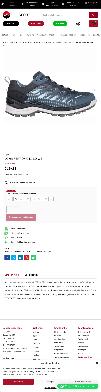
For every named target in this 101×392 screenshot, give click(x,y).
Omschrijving (11, 275)
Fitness (36, 351)
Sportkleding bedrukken (59, 341)
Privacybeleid (51, 388)
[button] (97, 363)
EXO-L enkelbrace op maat (61, 334)
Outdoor (27, 43)
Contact (81, 354)
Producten (15, 43)
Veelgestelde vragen (83, 341)
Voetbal (36, 332)
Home (5, 43)
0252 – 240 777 (10, 342)
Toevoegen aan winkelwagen (21, 217)
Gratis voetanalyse (61, 354)
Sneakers (36, 348)
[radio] (9, 199)
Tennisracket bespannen (59, 348)
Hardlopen (37, 340)
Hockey (36, 355)
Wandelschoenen (65, 43)
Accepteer (18, 382)
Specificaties (32, 275)
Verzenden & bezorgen (83, 348)
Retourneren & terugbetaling (84, 334)
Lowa (12, 163)
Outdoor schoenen (44, 43)
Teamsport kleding (61, 357)
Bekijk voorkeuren (83, 382)
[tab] (12, 276)
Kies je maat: (21, 194)
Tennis (35, 336)
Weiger (50, 382)
